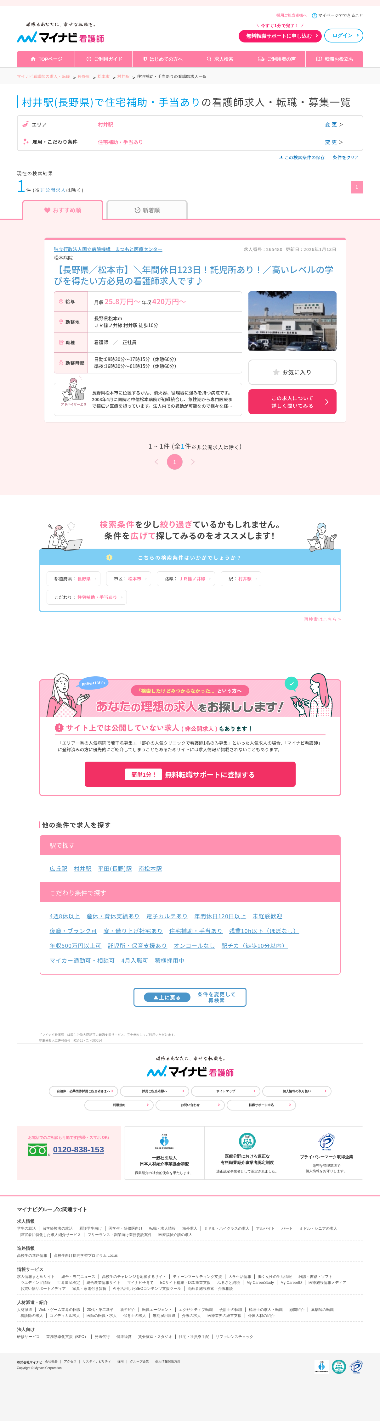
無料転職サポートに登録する (190, 774)
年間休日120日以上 (220, 916)
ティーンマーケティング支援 (197, 1276)
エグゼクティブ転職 (196, 1309)
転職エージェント (157, 1309)
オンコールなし (194, 945)
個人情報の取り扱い (297, 1091)
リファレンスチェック (234, 1336)
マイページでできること (340, 15)
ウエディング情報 (35, 1282)
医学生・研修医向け (126, 1228)
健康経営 (124, 1336)
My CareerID (291, 1282)
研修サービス (28, 1336)
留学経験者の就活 (58, 1228)
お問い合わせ (190, 1105)
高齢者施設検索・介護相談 (210, 1288)
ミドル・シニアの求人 (318, 1228)
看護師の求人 (31, 1315)
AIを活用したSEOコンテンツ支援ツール (147, 1288)
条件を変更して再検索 (190, 997)
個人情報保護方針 (167, 1361)
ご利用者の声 (281, 59)
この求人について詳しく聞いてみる (292, 401)
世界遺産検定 (68, 1282)
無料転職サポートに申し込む (279, 36)
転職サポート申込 (261, 1105)
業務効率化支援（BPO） (67, 1336)
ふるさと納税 (228, 1282)
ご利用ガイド (108, 59)
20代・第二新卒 (100, 1309)
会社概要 (51, 1361)
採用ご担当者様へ (291, 15)
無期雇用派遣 (164, 1315)
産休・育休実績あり (113, 916)
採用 (120, 1361)
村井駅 (83, 868)
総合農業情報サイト (104, 1282)
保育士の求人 (134, 1315)
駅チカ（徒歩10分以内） (255, 945)
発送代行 (102, 1336)
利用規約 (119, 1105)
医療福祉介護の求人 (175, 1235)
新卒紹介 (127, 1309)
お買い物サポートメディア (43, 1288)
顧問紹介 (296, 1309)
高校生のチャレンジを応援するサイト (134, 1276)
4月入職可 (135, 960)
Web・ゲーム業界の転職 (59, 1309)
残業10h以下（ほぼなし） (264, 930)
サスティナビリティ (97, 1361)
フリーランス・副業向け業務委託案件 (120, 1235)
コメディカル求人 (65, 1315)
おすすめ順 (62, 210)
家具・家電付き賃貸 (89, 1288)
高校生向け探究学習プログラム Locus (86, 1255)
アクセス (70, 1361)
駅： (240, 578)
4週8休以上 (65, 916)
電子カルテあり (167, 916)
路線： (185, 578)
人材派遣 (24, 1309)
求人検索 (223, 59)
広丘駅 (59, 868)
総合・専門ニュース (78, 1276)
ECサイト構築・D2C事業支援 (185, 1282)
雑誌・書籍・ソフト (315, 1276)
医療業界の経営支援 (224, 1315)
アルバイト (265, 1228)
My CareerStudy (260, 1282)
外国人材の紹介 (261, 1315)
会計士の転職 (230, 1309)
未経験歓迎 (267, 916)
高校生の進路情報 (32, 1255)
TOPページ (50, 59)
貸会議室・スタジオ (155, 1336)
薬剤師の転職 (322, 1309)
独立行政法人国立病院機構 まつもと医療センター (108, 249)
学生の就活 (26, 1228)
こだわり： (85, 597)
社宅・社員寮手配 (194, 1336)
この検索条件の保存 (302, 157)
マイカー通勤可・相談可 (82, 960)
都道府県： (72, 578)
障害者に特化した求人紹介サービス (50, 1235)
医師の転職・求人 (102, 1315)
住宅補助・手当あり (196, 930)
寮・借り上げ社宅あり (133, 930)
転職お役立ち (339, 59)
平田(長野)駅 (115, 868)
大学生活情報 (240, 1276)
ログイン (342, 35)
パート (287, 1228)
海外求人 (189, 1228)
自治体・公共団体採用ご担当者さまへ (83, 1091)
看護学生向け (90, 1228)
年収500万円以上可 (76, 945)
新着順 (147, 210)
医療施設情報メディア (327, 1282)
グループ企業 (139, 1361)
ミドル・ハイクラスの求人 (226, 1228)
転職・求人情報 (162, 1228)
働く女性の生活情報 (275, 1276)
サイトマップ (225, 1091)
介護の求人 (191, 1315)
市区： (127, 578)
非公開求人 (53, 190)
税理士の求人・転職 (266, 1309)
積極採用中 (170, 960)
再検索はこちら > (322, 619)
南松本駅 (150, 868)
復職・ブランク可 (73, 930)
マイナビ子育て (140, 1282)
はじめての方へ (166, 59)
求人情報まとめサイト (36, 1276)
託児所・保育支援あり (137, 945)
